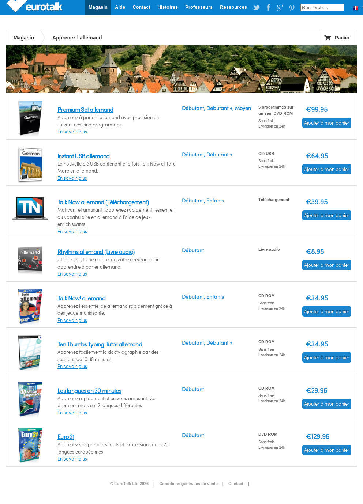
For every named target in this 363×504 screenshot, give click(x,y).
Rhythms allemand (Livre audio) (95, 251)
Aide (120, 7)
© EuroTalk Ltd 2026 (129, 483)
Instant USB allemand (83, 156)
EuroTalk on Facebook (268, 7)
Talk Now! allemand (81, 298)
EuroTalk (35, 7)
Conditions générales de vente (188, 483)
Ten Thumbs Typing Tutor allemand (99, 344)
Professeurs (199, 7)
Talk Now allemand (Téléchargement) (103, 202)
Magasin (98, 7)
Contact (141, 7)
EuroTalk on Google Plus (280, 7)
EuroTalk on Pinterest (291, 7)
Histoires (168, 7)
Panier (342, 37)
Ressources (233, 7)
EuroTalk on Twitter (256, 7)
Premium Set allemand (85, 109)
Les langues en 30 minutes (89, 390)
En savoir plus (72, 131)
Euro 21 (65, 436)
